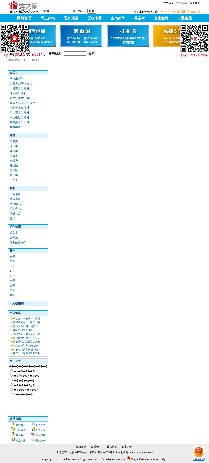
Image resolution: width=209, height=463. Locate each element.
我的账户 (177, 11)
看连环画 (71, 18)
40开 (12, 271)
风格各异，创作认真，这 (26, 334)
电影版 (14, 170)
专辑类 (14, 160)
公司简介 (81, 446)
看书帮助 (112, 446)
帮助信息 (195, 11)
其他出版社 (17, 127)
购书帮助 (127, 446)
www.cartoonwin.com (141, 452)
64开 (12, 256)
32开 (12, 275)
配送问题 (40, 430)
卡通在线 (184, 18)
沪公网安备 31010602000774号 (146, 459)
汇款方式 (21, 430)
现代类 (14, 146)
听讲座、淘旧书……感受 (26, 318)
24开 (12, 280)
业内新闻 (118, 18)
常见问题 (21, 440)
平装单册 (15, 194)
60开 (12, 261)
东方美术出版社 (19, 122)
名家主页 (161, 18)
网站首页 (24, 18)
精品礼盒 (15, 213)
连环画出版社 (18, 93)
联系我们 (195, 2)
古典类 (14, 141)
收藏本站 (181, 2)
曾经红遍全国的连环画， (26, 337)
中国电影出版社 (19, 117)
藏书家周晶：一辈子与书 (26, 322)
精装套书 (15, 208)
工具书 (14, 179)
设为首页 (168, 2)
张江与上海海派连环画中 (26, 353)
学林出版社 (17, 78)
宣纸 (12, 218)
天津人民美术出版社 (22, 102)
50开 (12, 266)
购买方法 (40, 424)
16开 (12, 285)
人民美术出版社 (19, 88)
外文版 (14, 165)
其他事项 (40, 440)
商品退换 (40, 435)
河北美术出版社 (19, 107)
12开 (12, 290)
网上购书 (48, 18)
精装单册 (15, 199)
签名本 (14, 232)
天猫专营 (94, 18)
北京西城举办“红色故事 (25, 345)
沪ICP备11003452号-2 (112, 459)
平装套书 (15, 203)
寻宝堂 (139, 18)
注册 (167, 11)
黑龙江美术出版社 (21, 98)
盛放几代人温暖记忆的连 (26, 341)
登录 (160, 11)
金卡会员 (21, 424)
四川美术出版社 (19, 112)
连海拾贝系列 (18, 242)
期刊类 (14, 175)
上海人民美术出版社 (22, 83)
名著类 (14, 155)
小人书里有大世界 (23, 330)
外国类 (14, 151)
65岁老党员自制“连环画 (25, 349)
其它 (12, 295)
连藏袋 (14, 237)
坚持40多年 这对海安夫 (25, 326)
